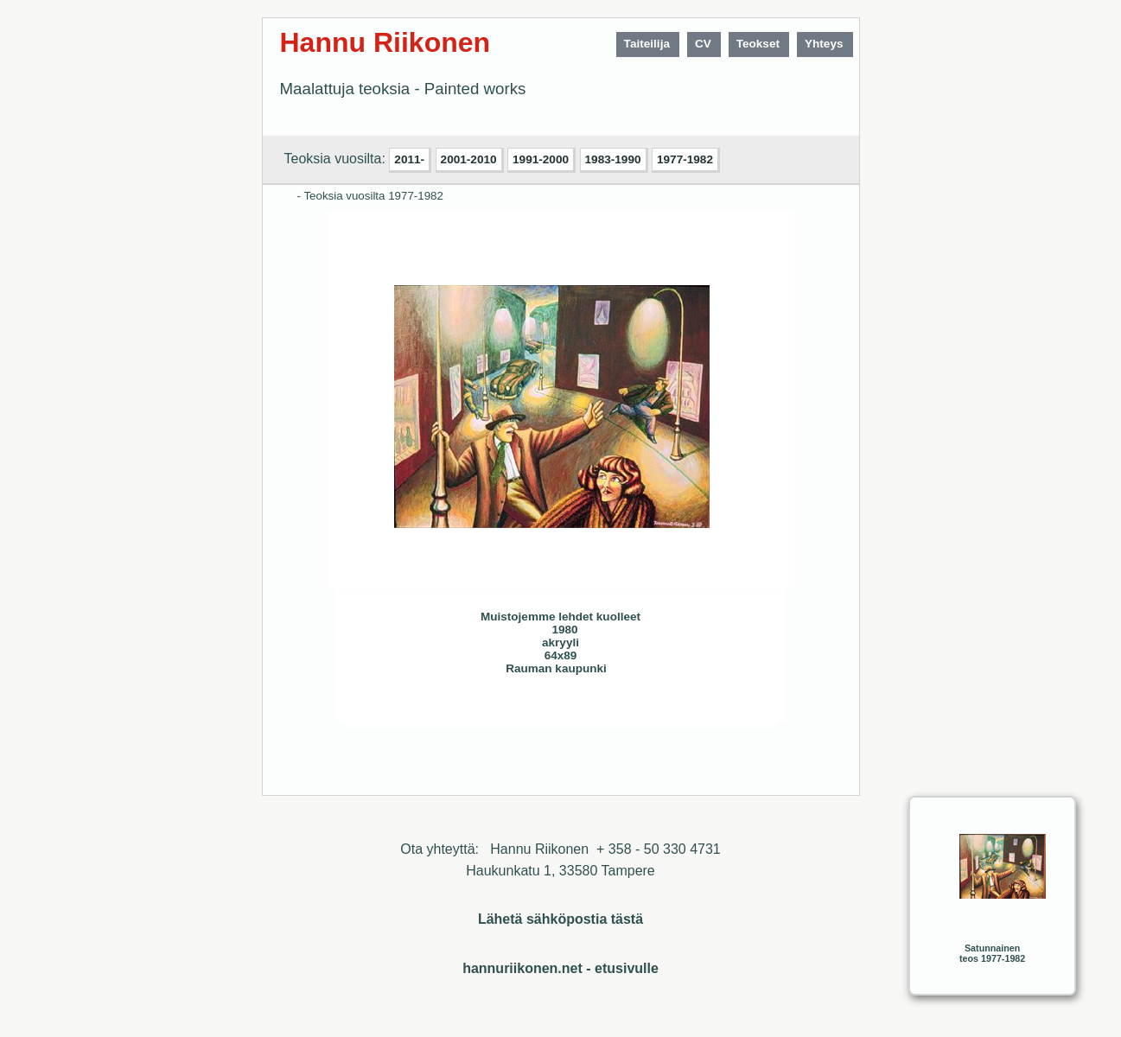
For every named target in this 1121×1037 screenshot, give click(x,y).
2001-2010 (469, 159)
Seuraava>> (485, 707)
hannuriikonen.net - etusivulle (560, 968)
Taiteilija (647, 43)
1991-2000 (541, 159)
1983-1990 (613, 159)
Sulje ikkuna (722, 707)
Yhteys (824, 43)
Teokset (758, 43)
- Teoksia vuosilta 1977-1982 (370, 195)
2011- (409, 159)
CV (703, 43)
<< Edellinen (450, 707)
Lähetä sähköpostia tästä (560, 919)
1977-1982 (685, 159)
